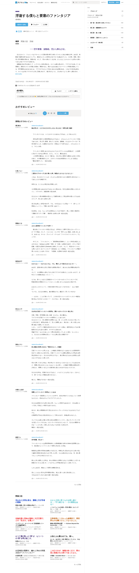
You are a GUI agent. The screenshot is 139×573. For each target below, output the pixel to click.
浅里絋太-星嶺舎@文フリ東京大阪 (34, 555)
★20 (16, 557)
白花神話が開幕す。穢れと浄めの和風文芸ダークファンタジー (30, 552)
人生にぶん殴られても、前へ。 (62, 536)
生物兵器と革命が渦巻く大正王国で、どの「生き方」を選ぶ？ (30, 520)
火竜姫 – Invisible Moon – (58, 555)
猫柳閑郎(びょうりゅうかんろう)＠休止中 (28, 527)
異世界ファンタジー (25, 507)
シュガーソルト (68, 541)
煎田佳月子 (18, 261)
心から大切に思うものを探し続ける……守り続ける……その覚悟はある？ (64, 502)
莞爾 (61, 525)
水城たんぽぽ (19, 389)
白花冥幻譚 (18, 555)
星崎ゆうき (18, 223)
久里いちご (18, 171)
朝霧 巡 (58, 509)
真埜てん (18, 437)
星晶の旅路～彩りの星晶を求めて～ (26, 505)
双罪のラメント (20, 541)
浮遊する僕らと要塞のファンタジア (43, 16)
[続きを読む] (48, 64)
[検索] (73, 2)
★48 (16, 543)
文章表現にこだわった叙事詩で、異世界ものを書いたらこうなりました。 (65, 520)
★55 (51, 527)
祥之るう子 (18, 309)
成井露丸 (18, 19)
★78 (16, 507)
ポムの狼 (41, 505)
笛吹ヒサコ (18, 344)
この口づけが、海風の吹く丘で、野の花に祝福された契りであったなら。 (65, 552)
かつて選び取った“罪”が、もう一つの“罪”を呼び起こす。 (29, 537)
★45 (51, 557)
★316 (17, 529)
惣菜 (27, 541)
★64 (51, 543)
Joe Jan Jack (71, 555)
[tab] (17, 42)
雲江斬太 (18, 125)
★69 (51, 511)
